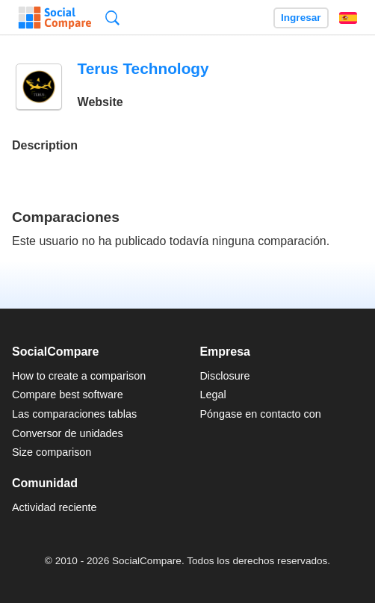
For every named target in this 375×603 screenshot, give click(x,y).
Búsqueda (112, 17)
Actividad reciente (54, 507)
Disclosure (224, 376)
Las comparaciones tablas (74, 414)
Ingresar (301, 17)
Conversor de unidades (67, 433)
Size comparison (51, 452)
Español (348, 18)
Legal (212, 395)
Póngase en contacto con (259, 414)
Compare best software (67, 395)
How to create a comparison (79, 376)
